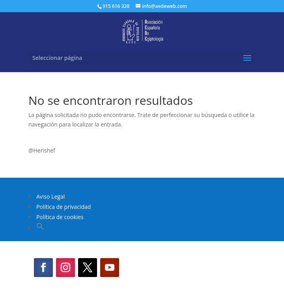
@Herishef (41, 150)
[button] (40, 228)
